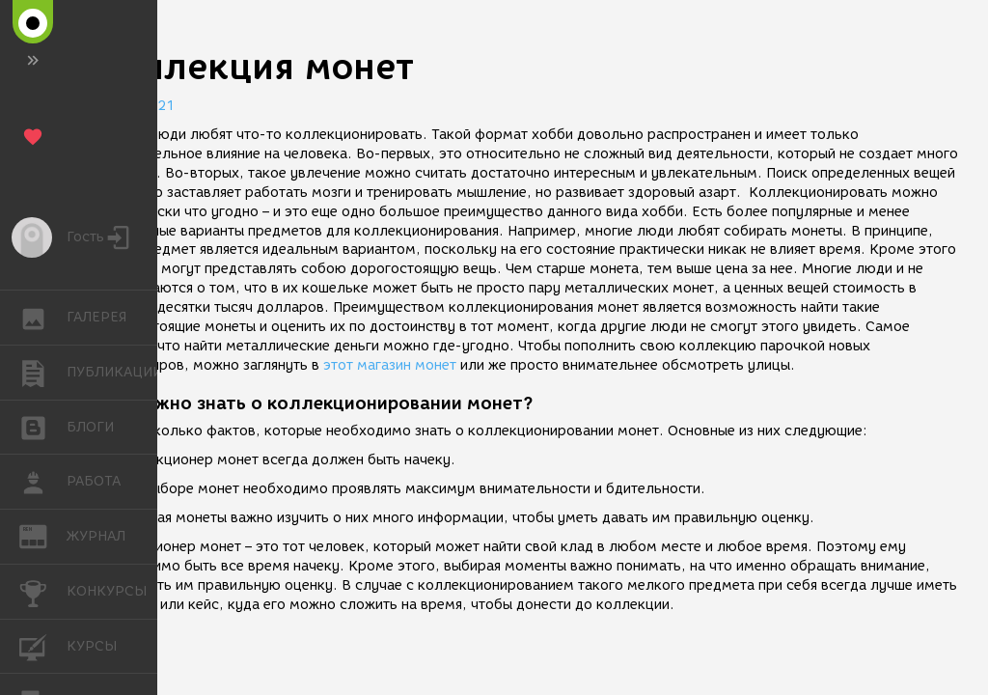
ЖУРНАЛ (43, 535)
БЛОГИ (43, 426)
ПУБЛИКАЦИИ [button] (43, 373)
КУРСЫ (43, 645)
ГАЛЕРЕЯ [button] (43, 318)
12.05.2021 (135, 105)
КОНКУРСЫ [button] (43, 592)
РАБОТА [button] (43, 482)
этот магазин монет (389, 365)
